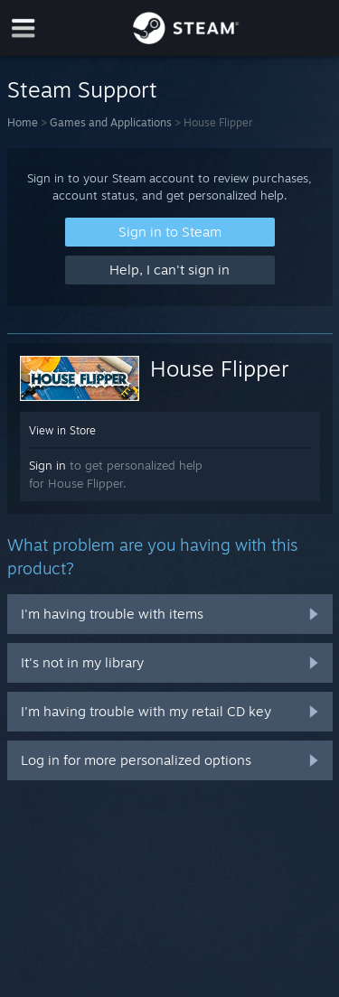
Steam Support (82, 89)
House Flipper (219, 368)
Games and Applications (111, 122)
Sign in (47, 465)
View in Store (62, 430)
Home (22, 122)
